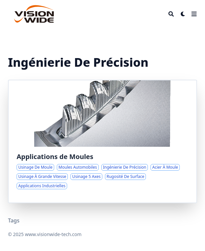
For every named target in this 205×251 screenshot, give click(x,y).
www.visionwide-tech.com (53, 234)
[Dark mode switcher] (183, 14)
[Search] (171, 14)
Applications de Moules (55, 156)
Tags (14, 220)
